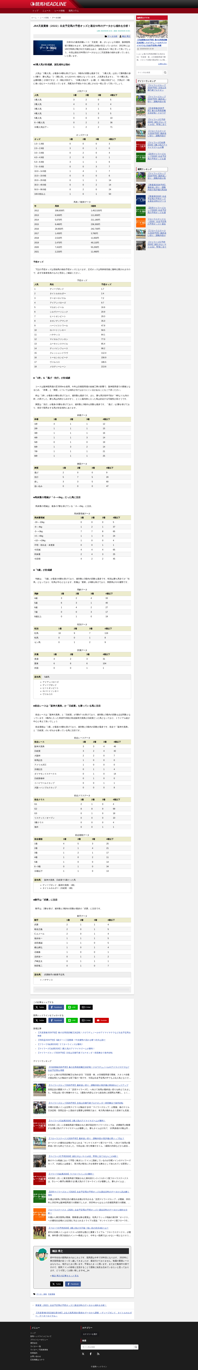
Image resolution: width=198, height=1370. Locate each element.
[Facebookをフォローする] (90, 1354)
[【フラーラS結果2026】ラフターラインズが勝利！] (39, 1178)
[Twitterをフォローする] (83, 1354)
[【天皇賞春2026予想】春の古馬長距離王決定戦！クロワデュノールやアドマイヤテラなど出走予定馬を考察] (39, 1072)
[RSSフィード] (98, 1354)
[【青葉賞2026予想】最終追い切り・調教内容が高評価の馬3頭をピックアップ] (141, 188)
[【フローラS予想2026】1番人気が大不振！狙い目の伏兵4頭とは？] (39, 1232)
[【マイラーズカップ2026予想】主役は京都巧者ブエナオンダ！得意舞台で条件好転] (39, 1107)
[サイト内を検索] (165, 72)
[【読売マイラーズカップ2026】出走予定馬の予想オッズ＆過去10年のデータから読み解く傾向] (39, 1196)
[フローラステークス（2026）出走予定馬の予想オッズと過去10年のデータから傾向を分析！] (39, 1214)
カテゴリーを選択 (90, 1334)
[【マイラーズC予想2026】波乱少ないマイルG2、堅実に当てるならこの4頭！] (39, 1161)
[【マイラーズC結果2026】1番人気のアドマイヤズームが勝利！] (39, 1125)
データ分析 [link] (56, 18)
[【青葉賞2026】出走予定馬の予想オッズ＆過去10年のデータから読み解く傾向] (141, 200)
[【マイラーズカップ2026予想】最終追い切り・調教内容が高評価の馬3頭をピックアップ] (39, 1090)
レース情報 (44, 18)
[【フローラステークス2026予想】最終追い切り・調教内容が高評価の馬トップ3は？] (39, 1143)
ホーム (34, 18)
